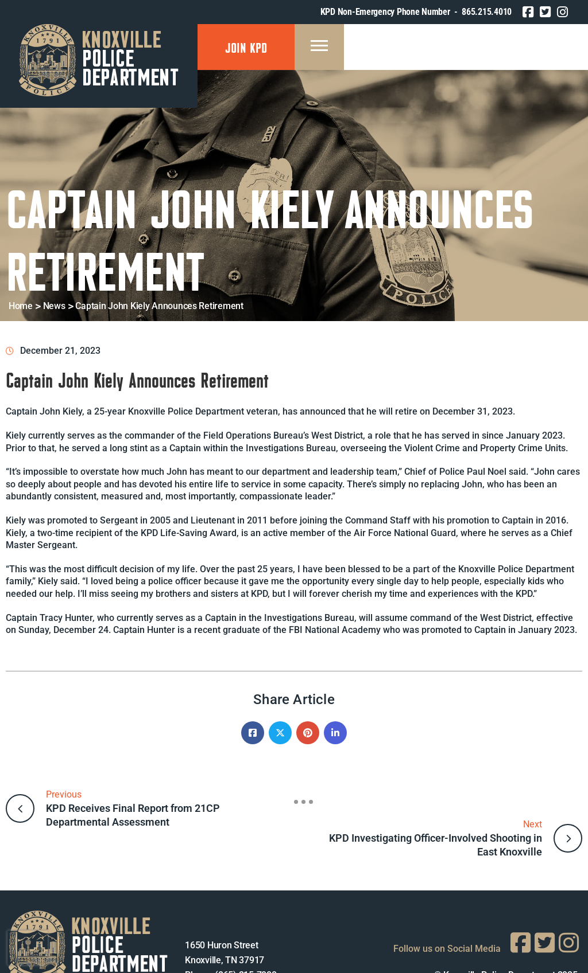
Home (21, 305)
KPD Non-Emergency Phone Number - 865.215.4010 (416, 11)
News (54, 305)
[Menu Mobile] (319, 47)
